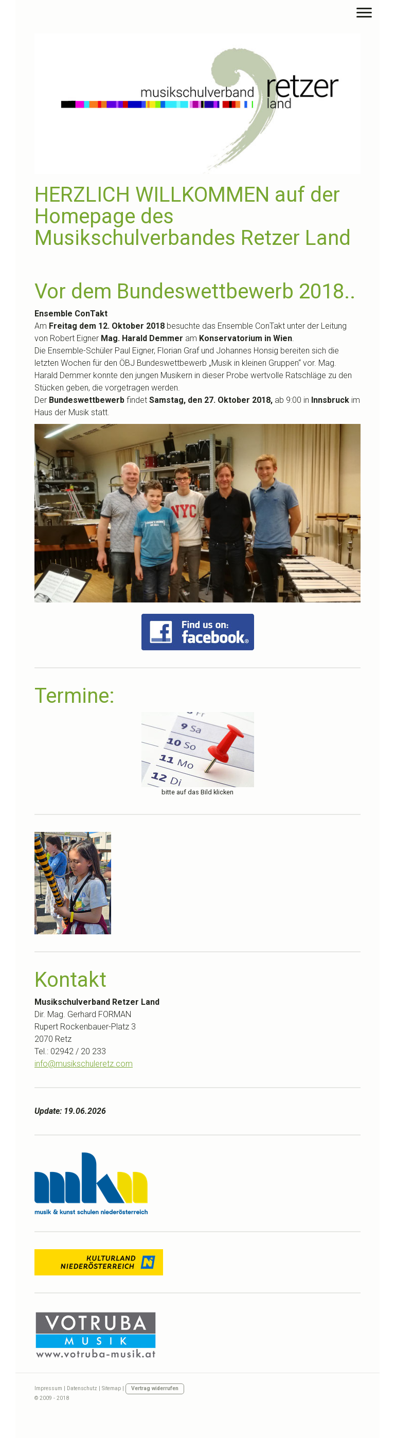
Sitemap (111, 1388)
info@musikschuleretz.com (83, 1064)
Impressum (48, 1388)
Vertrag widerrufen (154, 1388)
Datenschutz (82, 1388)
